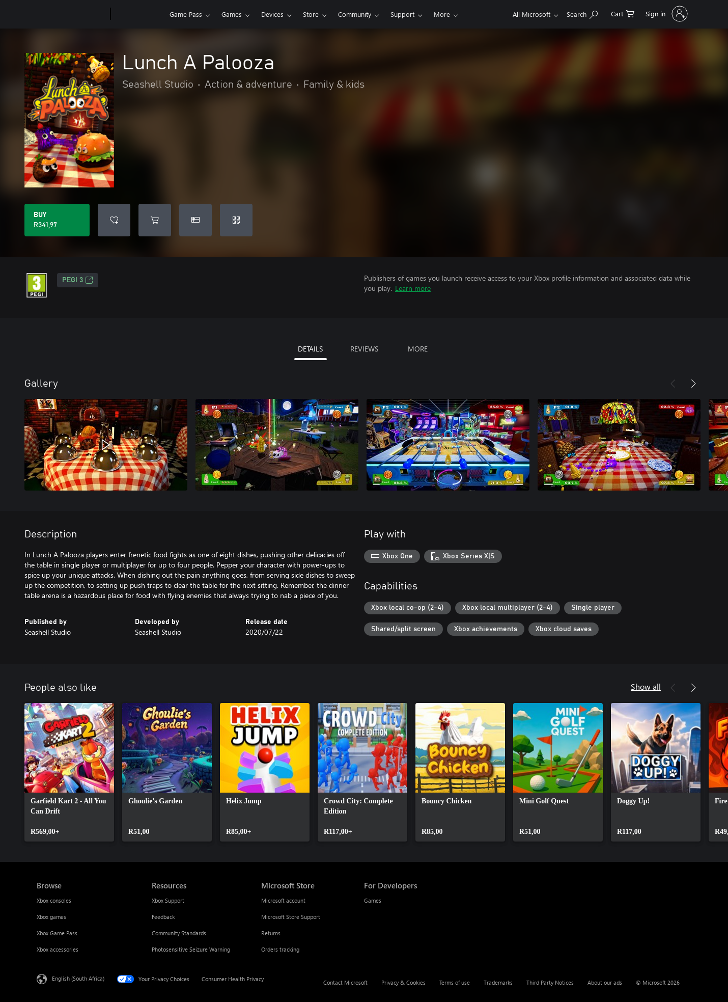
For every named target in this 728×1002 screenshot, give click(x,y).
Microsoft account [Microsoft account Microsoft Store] (283, 900)
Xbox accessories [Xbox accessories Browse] (57, 949)
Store (311, 14)
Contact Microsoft (345, 982)
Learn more (413, 288)
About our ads (604, 982)
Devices (272, 14)
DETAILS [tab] (310, 349)
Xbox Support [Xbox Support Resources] (168, 900)
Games (231, 14)
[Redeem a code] (236, 220)
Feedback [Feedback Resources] (163, 916)
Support (402, 14)
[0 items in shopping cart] (622, 13)
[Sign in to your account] (665, 14)
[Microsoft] (71, 14)
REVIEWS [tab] (364, 349)
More (442, 14)
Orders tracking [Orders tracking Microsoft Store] (280, 949)
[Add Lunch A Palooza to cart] (154, 220)
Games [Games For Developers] (372, 900)
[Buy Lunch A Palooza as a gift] (195, 220)
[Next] (693, 383)
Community (354, 14)
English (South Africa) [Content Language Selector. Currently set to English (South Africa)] (78, 978)
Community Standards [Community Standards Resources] (179, 933)
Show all (646, 686)
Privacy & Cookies (403, 982)
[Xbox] (139, 14)
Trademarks (498, 982)
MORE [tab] (418, 349)
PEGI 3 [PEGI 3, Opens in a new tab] (77, 280)
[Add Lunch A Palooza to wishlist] (114, 220)
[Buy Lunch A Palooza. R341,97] (57, 220)
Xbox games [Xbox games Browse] (51, 916)
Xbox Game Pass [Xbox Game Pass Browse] (57, 933)
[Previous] (673, 383)
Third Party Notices (550, 982)
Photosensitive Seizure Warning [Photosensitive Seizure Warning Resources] (191, 949)
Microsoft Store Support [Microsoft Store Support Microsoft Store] (290, 916)
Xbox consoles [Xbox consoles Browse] (54, 900)
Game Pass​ (186, 14)
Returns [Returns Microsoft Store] (271, 933)
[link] (69, 772)
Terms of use (454, 982)
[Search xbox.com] (582, 13)
